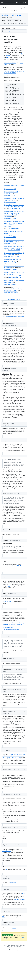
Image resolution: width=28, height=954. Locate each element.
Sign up (24, 2)
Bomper (5, 540)
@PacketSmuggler (7, 374)
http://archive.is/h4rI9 (10, 284)
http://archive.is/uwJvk (10, 202)
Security (13, 945)
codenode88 (6, 888)
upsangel (5, 844)
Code (4, 23)
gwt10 (4, 456)
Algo (22, 54)
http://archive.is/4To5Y (14, 208)
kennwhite (4, 15)
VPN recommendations (12, 882)
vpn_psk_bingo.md (15, 15)
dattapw (5, 794)
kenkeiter (5, 303)
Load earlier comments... (14, 299)
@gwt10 (4, 534)
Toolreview (5, 877)
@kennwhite (5, 694)
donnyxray (5, 922)
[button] (20, 20)
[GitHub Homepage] (9, 950)
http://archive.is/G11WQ (15, 289)
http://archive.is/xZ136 (14, 278)
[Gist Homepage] (9, 2)
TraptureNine (6, 593)
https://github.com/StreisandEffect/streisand (13, 565)
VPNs (6, 869)
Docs (8, 946)
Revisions (12, 23)
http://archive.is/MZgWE (10, 291)
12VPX (14, 928)
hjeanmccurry (6, 529)
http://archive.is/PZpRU (14, 228)
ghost (4, 493)
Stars (22, 23)
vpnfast (5, 866)
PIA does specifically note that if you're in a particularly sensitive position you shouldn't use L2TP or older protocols (13, 756)
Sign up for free (7, 935)
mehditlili (5, 669)
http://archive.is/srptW (10, 218)
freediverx (5, 323)
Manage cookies (17, 946)
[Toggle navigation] (2, 2)
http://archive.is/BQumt (10, 269)
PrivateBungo (6, 368)
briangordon (6, 711)
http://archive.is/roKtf (10, 263)
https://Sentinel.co (6, 601)
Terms (4, 945)
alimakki (5, 558)
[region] (14, 164)
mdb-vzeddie (6, 749)
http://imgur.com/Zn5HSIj (11, 292)
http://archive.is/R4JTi (10, 237)
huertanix (5, 423)
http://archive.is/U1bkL (10, 243)
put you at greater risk (10, 63)
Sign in (18, 2)
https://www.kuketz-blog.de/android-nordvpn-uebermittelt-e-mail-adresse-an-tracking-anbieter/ (13, 624)
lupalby (4, 689)
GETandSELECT (6, 635)
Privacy (8, 945)
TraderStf (5, 439)
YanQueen (5, 910)
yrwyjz (4, 576)
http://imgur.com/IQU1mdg (11, 256)
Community (22, 945)
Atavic (4, 609)
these (9, 586)
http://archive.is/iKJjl (14, 250)
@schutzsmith (6, 308)
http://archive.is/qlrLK (10, 189)
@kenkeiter (5, 428)
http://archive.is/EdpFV (10, 195)
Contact (11, 946)
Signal (7, 57)
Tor (7, 59)
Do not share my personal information (14, 948)
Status (17, 945)
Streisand (7, 55)
